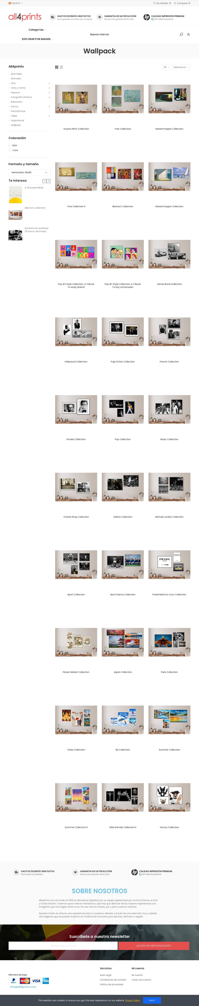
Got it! (152, 1000)
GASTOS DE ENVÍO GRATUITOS (74, 16)
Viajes (14, 115)
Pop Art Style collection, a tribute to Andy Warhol (76, 286)
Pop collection (123, 439)
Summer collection (169, 749)
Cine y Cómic (18, 87)
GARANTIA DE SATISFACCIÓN (120, 16)
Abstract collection (122, 206)
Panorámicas (18, 111)
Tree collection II (76, 206)
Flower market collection (76, 672)
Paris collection (169, 672)
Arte (13, 83)
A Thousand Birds (34, 187)
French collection (169, 361)
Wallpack (16, 125)
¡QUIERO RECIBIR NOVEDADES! (153, 945)
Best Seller (16, 73)
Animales (16, 78)
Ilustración (16, 101)
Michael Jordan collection (169, 516)
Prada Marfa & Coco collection (169, 594)
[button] (99, 34)
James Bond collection (169, 284)
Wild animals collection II (122, 827)
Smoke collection (76, 439)
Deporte (15, 92)
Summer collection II (76, 827)
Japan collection (123, 672)
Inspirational (17, 120)
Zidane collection (122, 516)
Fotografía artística (21, 97)
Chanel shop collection (76, 516)
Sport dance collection (122, 594)
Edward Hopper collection (169, 128)
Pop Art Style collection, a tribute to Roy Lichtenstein (123, 286)
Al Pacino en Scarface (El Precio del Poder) (37, 230)
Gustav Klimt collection (76, 128)
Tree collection (122, 128)
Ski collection (123, 749)
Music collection (169, 439)
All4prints (16, 66)
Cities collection (76, 749)
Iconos (14, 106)
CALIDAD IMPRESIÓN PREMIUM (167, 16)
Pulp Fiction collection (123, 361)
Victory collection (169, 827)
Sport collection (76, 594)
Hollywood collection (76, 361)
